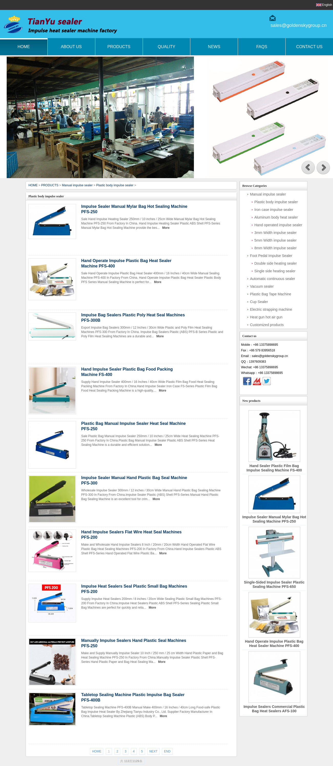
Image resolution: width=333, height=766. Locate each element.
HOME (33, 185)
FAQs (261, 47)
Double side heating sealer (275, 263)
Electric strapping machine (271, 309)
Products (118, 47)
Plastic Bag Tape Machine (270, 294)
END (167, 751)
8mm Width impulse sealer (275, 248)
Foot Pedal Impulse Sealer (271, 256)
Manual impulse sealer (77, 185)
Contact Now (273, 390)
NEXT (153, 751)
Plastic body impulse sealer (114, 185)
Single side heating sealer (274, 271)
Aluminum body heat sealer (276, 217)
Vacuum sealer (262, 286)
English (327, 5)
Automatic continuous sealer (272, 279)
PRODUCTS (49, 185)
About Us (71, 47)
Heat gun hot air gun (266, 317)
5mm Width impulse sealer (275, 240)
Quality (166, 47)
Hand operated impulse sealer (278, 225)
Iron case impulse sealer (273, 210)
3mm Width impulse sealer (275, 233)
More (166, 228)
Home (23, 47)
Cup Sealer (259, 302)
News (214, 47)
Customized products (267, 325)
